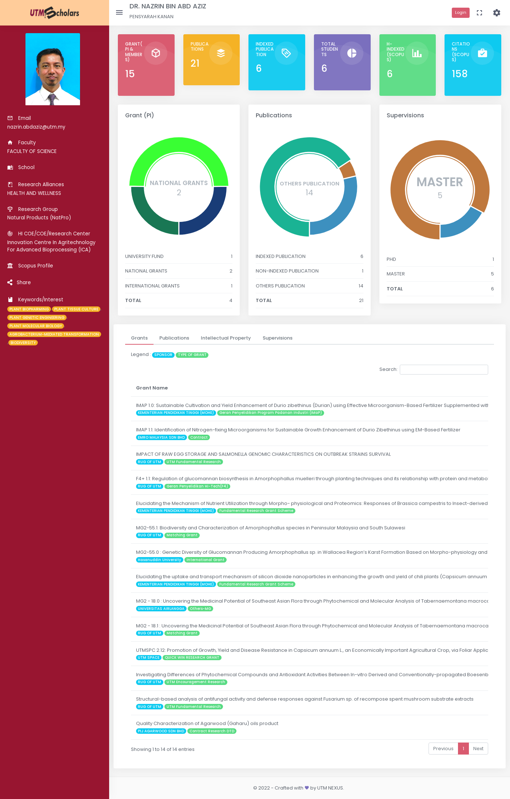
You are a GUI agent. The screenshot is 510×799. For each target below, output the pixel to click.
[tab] (139, 338)
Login (460, 12)
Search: (433, 370)
